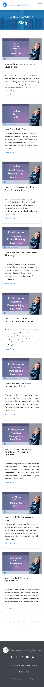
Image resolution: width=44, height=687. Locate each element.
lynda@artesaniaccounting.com (25, 679)
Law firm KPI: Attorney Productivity (17, 579)
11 (14, 622)
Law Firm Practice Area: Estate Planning (22, 254)
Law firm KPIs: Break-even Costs (19, 518)
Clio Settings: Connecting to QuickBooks (20, 65)
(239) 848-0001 (25, 672)
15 (33, 622)
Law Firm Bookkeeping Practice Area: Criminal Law (22, 188)
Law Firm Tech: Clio (15, 129)
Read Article (10, 95)
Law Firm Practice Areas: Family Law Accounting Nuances (18, 452)
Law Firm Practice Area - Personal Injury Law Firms (19, 319)
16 (38, 622)
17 (20, 625)
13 (24, 622)
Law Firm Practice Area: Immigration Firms (18, 385)
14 (29, 622)
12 (19, 622)
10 (10, 622)
